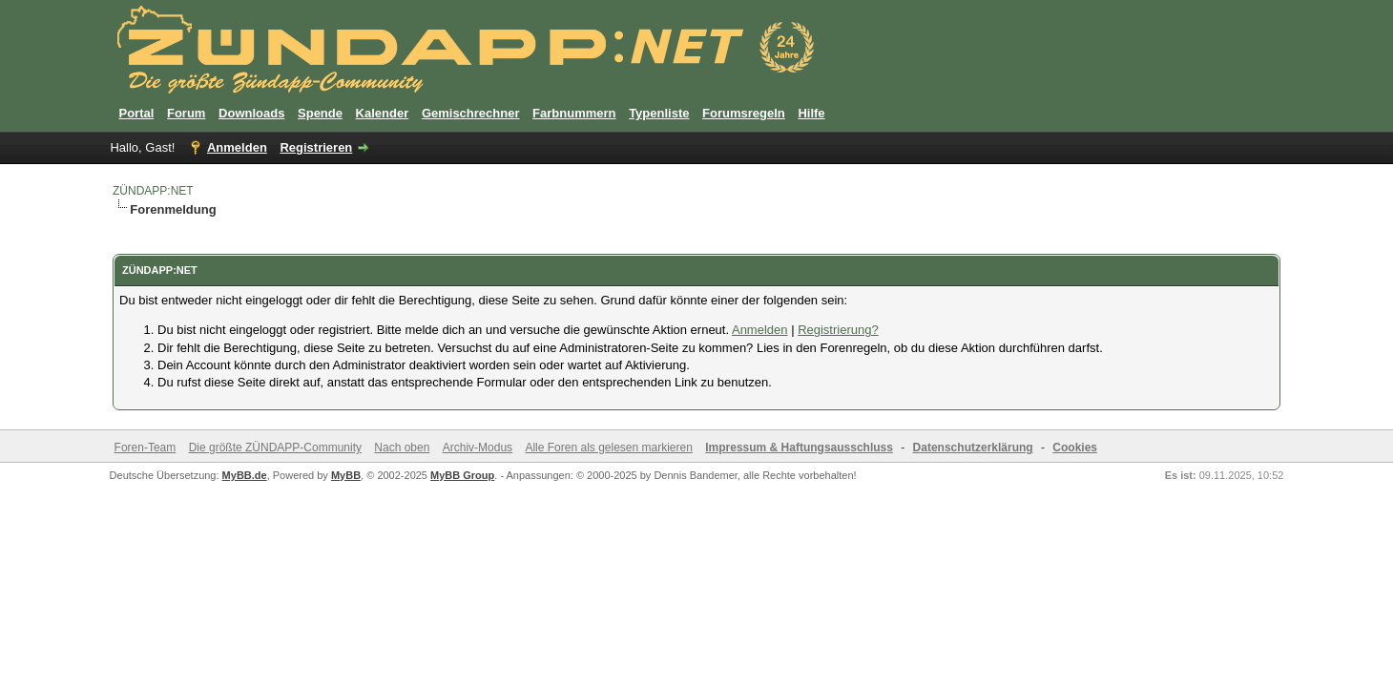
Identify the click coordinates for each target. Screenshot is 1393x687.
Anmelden (237, 147)
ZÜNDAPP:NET (153, 191)
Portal (137, 113)
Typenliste (659, 113)
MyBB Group (462, 475)
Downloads (251, 113)
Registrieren (316, 147)
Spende (320, 113)
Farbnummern (573, 113)
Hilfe (811, 113)
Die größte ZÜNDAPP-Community (275, 447)
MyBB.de (244, 475)
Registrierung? (838, 330)
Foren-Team (145, 447)
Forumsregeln (743, 113)
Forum (186, 113)
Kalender (382, 113)
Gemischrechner (471, 113)
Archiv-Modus (477, 447)
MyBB (346, 475)
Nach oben (401, 447)
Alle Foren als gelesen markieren (608, 447)
